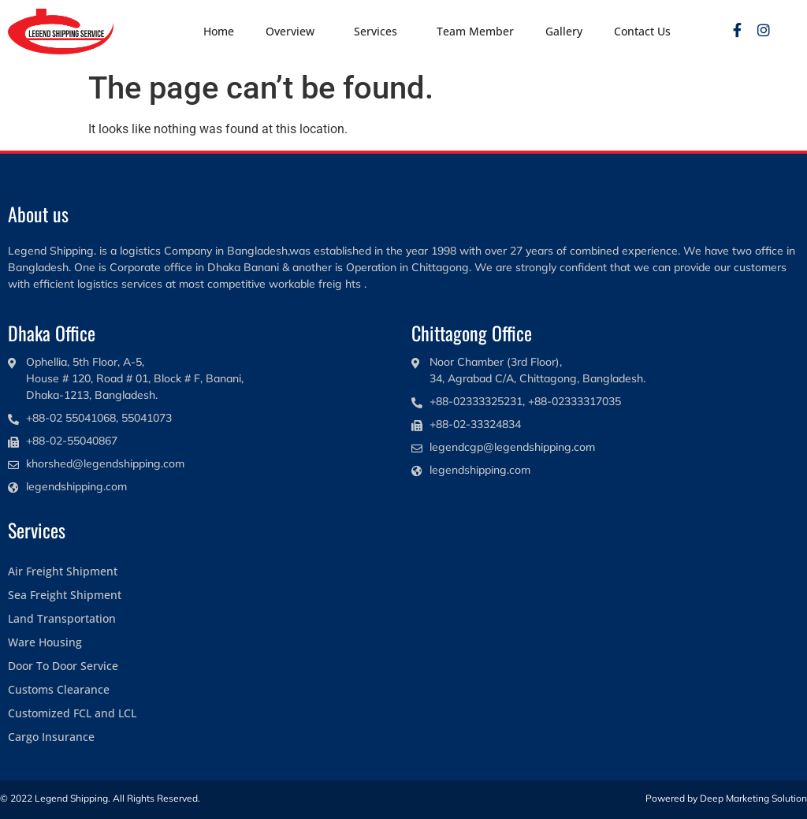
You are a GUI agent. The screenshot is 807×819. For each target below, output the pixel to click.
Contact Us (642, 31)
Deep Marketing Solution (753, 798)
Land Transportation (62, 618)
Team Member (475, 31)
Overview (294, 31)
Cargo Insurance (51, 736)
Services (379, 31)
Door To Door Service (63, 665)
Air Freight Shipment (62, 571)
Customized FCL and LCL (72, 712)
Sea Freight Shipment (64, 594)
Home (218, 31)
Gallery (563, 31)
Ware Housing (45, 642)
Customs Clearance (59, 689)
